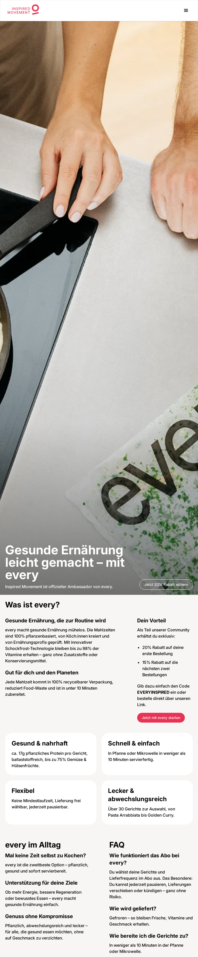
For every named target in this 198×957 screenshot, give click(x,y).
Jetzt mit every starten (161, 717)
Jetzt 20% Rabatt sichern (166, 584)
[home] (23, 10)
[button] (186, 10)
